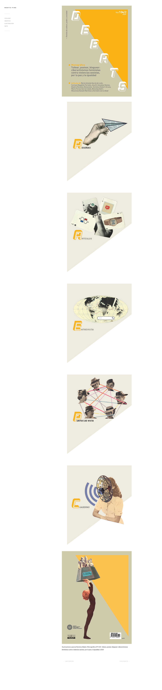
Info (6, 26)
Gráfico (7, 21)
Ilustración (9, 23)
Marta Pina (10, 7)
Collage (7, 18)
